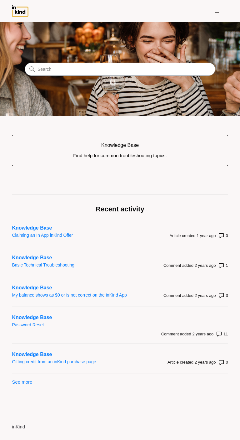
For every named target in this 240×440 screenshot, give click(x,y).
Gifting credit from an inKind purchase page (54, 361)
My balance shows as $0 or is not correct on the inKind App (69, 295)
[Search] (120, 69)
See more (22, 382)
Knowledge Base (32, 227)
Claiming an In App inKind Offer (42, 235)
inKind (18, 426)
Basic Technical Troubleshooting (43, 264)
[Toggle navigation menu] (217, 11)
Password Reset (28, 324)
